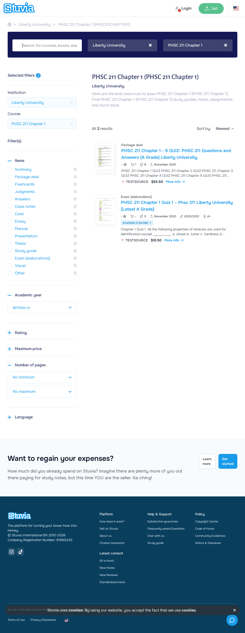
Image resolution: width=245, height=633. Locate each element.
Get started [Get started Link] (228, 461)
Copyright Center (206, 521)
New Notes (107, 568)
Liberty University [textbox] (122, 45)
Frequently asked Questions (165, 529)
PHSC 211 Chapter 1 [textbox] (197, 45)
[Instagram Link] (11, 552)
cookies (76, 610)
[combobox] (122, 45)
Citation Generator (112, 543)
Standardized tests (112, 582)
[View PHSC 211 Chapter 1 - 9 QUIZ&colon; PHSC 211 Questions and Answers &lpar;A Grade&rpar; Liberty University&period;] (164, 163)
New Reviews (109, 575)
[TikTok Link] (20, 552)
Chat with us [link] (155, 536)
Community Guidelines (210, 536)
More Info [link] (175, 182)
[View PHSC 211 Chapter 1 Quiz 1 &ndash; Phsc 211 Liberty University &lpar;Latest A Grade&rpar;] (164, 218)
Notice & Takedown (208, 543)
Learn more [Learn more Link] (207, 461)
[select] (225, 128)
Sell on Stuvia (109, 529)
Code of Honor (204, 529)
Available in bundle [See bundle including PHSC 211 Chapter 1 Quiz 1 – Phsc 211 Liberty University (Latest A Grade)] (137, 223)
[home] (19, 8)
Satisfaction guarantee (162, 521)
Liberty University (108, 86)
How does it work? (112, 521)
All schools (107, 561)
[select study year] (42, 307)
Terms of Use (16, 620)
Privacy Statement (43, 620)
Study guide (155, 543)
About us (105, 536)
